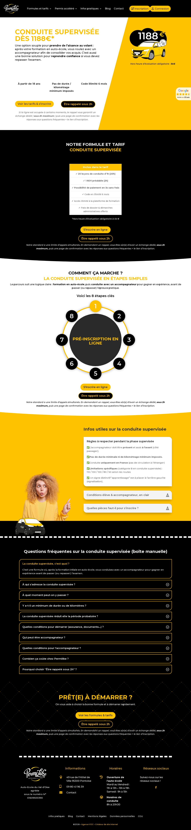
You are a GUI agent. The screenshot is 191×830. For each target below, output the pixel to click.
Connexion (162, 8)
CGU (140, 816)
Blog (108, 8)
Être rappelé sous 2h (78, 104)
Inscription (141, 8)
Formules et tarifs (37, 8)
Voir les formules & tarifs (95, 715)
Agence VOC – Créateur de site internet (99, 824)
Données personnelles (122, 816)
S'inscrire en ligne (95, 229)
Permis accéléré (64, 8)
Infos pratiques (89, 8)
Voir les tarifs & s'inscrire (34, 104)
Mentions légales (97, 816)
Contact (119, 8)
